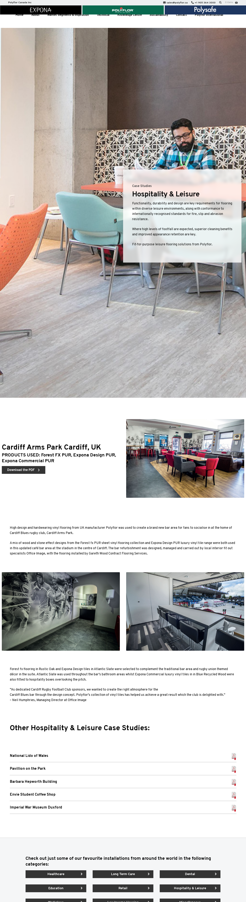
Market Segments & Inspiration (68, 21)
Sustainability (159, 21)
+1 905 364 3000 (205, 2)
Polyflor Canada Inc (20, 2)
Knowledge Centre (129, 21)
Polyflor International (209, 21)
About (35, 21)
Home (19, 21)
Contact (181, 21)
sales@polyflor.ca (177, 2)
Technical (103, 21)
